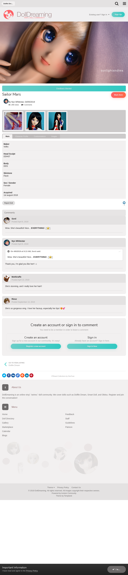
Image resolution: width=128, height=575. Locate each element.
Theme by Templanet (64, 496)
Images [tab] (54, 136)
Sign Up (118, 14)
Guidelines (70, 423)
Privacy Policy (63, 487)
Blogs (4, 435)
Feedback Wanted (64, 88)
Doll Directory (8, 418)
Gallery (5, 423)
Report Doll (8, 203)
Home (4, 414)
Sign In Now (92, 346)
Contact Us (76, 487)
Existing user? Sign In (99, 15)
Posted (20, 222)
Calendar (6, 431)
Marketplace (7, 427)
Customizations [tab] (40, 136)
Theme (51, 487)
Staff (67, 418)
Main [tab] (7, 136)
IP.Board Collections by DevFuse (62, 376)
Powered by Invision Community (64, 493)
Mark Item (118, 95)
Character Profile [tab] (21, 136)
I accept (118, 569)
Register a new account (35, 346)
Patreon (68, 427)
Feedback (69, 414)
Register (112, 395)
